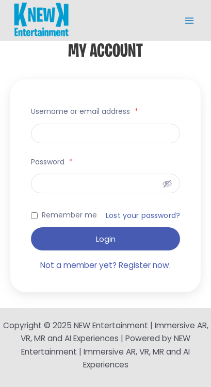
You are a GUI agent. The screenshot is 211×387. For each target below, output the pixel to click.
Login (106, 238)
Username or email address (84, 111)
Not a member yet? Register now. (105, 265)
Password (52, 162)
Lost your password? (143, 215)
